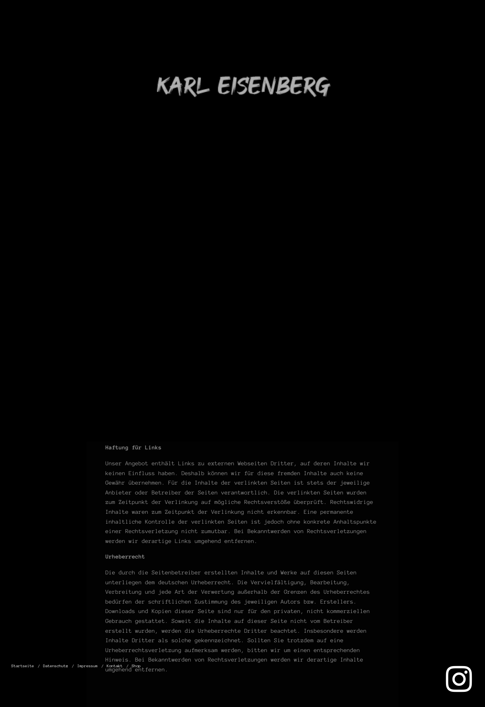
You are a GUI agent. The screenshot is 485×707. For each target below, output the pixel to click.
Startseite (253, 30)
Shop (463, 30)
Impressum (374, 30)
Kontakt (425, 30)
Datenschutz (313, 30)
